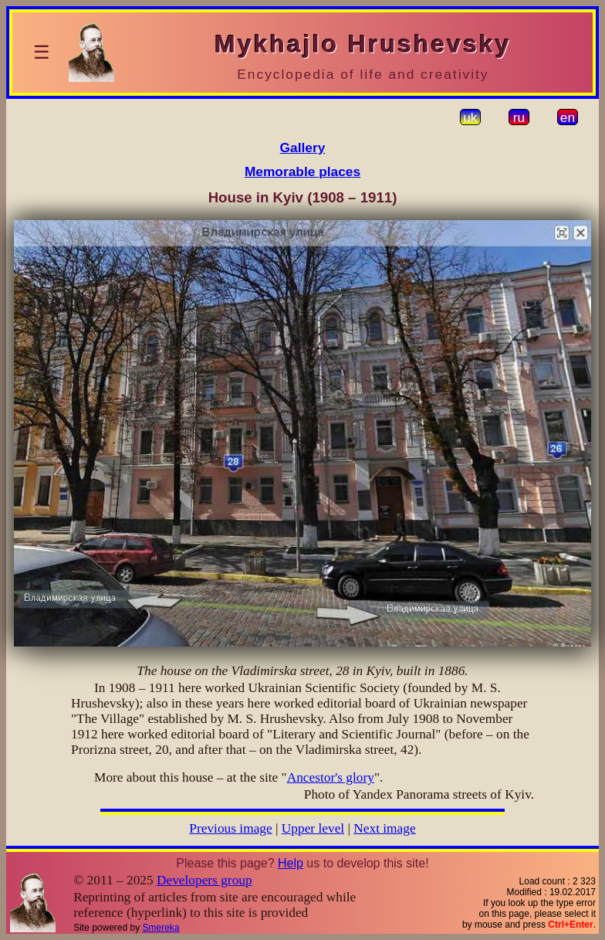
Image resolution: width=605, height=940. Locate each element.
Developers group (204, 880)
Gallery (303, 147)
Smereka (161, 927)
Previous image (230, 828)
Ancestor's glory (330, 777)
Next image (384, 828)
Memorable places (302, 171)
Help (290, 863)
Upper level (313, 828)
